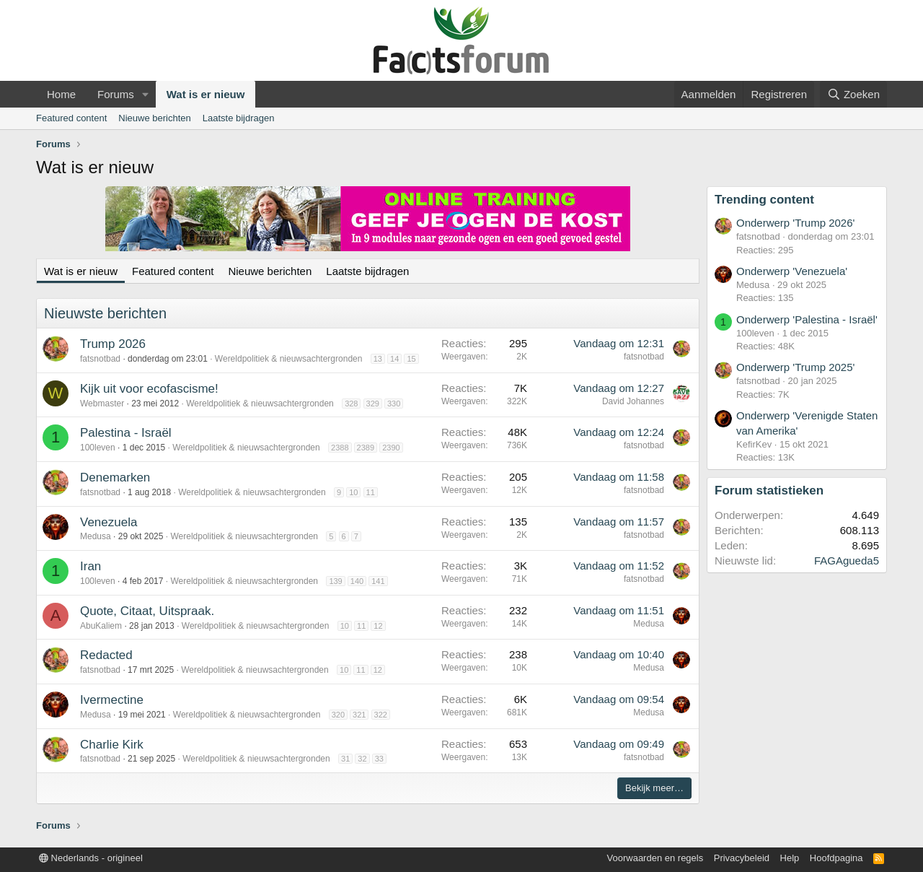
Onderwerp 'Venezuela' (791, 271)
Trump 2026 (113, 344)
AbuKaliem (101, 626)
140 (356, 581)
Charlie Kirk (111, 744)
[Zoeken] (854, 94)
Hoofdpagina (836, 858)
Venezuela (108, 522)
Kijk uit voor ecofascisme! (149, 389)
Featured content (71, 118)
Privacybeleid (741, 858)
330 (393, 403)
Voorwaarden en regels (655, 858)
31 (345, 758)
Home (61, 94)
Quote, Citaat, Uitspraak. (147, 611)
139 (335, 581)
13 (378, 358)
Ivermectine (111, 700)
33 (379, 758)
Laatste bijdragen (239, 118)
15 (411, 358)
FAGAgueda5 (846, 560)
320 (338, 714)
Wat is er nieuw (206, 94)
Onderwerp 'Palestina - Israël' (807, 319)
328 (351, 403)
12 (378, 626)
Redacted (106, 655)
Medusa (95, 536)
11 (370, 492)
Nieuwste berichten (105, 313)
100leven (97, 447)
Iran (90, 566)
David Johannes (633, 401)
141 (377, 581)
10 (353, 492)
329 (372, 403)
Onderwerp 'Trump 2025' (795, 367)
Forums (115, 94)
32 (362, 758)
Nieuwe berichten (154, 118)
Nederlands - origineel (91, 858)
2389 (365, 447)
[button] (146, 94)
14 (394, 358)
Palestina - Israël (126, 433)
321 (359, 714)
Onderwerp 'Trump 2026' (795, 223)
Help (790, 858)
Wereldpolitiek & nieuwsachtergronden (289, 359)
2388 (339, 447)
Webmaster (102, 403)
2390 (390, 447)
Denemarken (115, 477)
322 (380, 714)
